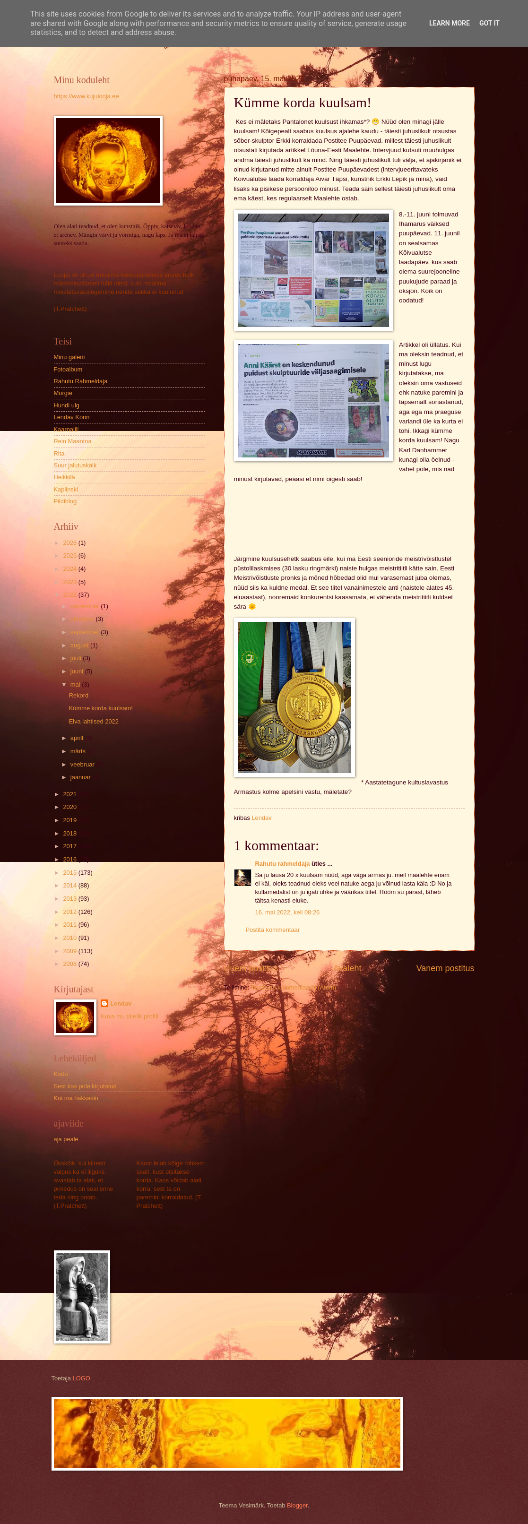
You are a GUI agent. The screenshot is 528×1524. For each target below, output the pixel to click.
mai (76, 684)
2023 (70, 581)
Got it (489, 23)
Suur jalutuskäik (75, 465)
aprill (77, 737)
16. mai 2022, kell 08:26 (287, 912)
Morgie (63, 392)
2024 (70, 568)
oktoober (83, 618)
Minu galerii (69, 357)
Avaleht (347, 968)
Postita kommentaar (273, 929)
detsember (85, 606)
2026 (70, 542)
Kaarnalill (66, 429)
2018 (70, 833)
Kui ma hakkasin (76, 1098)
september (85, 632)
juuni (77, 671)
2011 (70, 924)
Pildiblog (65, 501)
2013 (70, 898)
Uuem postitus (251, 968)
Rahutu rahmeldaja (282, 863)
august (80, 645)
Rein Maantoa (73, 441)
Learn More (449, 23)
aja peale (66, 1139)
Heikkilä (64, 477)
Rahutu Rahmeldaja (81, 381)
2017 (70, 846)
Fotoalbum (68, 369)
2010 (70, 937)
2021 (70, 794)
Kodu (61, 1073)
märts (78, 751)
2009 (70, 951)
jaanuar (81, 777)
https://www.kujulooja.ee (86, 96)
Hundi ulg (66, 405)
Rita (59, 453)
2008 (70, 963)
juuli (76, 658)
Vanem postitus (445, 968)
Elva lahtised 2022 (94, 721)
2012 (70, 911)
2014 (70, 885)
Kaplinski (66, 489)
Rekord (79, 695)
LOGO (81, 1378)
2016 (70, 859)
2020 (70, 806)
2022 (70, 594)
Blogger (297, 1505)
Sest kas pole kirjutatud (85, 1086)
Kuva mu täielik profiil (129, 1016)
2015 (70, 872)
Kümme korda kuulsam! (101, 708)
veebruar (83, 764)
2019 (70, 820)
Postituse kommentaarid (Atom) (293, 987)
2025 (70, 555)
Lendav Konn (72, 417)
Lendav (120, 1003)
